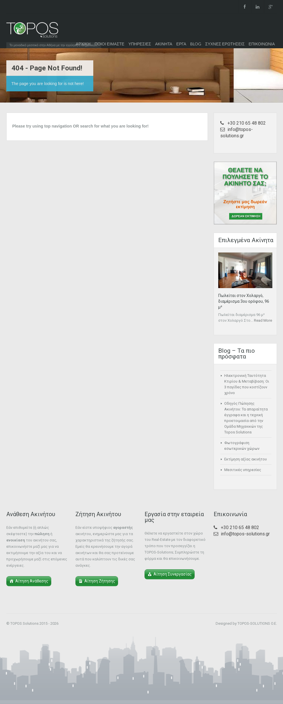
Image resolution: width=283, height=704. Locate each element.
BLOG (195, 43)
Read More (263, 320)
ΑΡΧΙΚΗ (83, 43)
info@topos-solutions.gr (245, 534)
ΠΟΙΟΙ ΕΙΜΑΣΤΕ (109, 43)
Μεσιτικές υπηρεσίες (242, 470)
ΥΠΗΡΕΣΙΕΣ (139, 43)
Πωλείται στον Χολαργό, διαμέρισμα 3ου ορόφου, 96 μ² (243, 301)
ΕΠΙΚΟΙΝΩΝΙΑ (262, 43)
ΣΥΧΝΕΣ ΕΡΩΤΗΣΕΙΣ (225, 43)
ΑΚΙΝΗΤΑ (163, 43)
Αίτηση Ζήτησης (99, 581)
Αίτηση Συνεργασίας (172, 574)
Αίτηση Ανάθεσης (31, 581)
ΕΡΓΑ (181, 43)
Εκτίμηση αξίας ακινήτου (245, 459)
